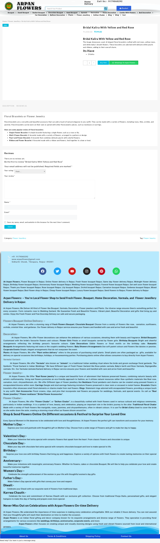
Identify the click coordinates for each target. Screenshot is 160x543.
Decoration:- (12, 335)
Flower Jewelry (150, 239)
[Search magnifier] (105, 8)
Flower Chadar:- (14, 399)
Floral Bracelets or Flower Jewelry (27, 116)
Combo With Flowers (130, 13)
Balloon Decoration (56, 15)
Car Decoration (38, 15)
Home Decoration (111, 13)
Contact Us (126, 538)
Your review (9, 177)
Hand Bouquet (71, 13)
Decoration (96, 13)
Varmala (84, 13)
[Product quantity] (90, 63)
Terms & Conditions (56, 538)
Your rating (9, 171)
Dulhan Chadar (100, 15)
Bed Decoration (148, 13)
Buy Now (105, 63)
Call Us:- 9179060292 (110, 1)
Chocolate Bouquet (54, 13)
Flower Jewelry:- (14, 374)
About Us (23, 538)
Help (74, 1)
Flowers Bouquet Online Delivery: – (27, 322)
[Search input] (75, 8)
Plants (70, 15)
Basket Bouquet (36, 13)
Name (7, 203)
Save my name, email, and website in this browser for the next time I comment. (38, 223)
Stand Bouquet (20, 13)
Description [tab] (8, 107)
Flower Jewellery (83, 15)
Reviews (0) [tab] (21, 107)
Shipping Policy (93, 538)
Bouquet (7, 13)
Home (4, 22)
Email (7, 213)
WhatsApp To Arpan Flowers (128, 63)
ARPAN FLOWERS (29, 6)
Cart (126, 15)
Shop (119, 15)
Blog (111, 15)
